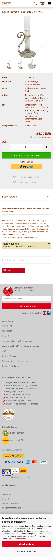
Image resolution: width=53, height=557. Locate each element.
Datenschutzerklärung (17, 539)
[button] (13, 270)
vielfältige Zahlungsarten (12, 450)
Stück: (4, 142)
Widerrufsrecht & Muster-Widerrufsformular (21, 346)
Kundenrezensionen (13, 260)
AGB (4, 351)
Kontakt (5, 336)
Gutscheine (7, 326)
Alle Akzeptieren (26, 544)
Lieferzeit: (6, 81)
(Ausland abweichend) (32, 84)
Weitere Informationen (26, 551)
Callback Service (9, 356)
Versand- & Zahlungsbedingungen (17, 341)
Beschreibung (10, 196)
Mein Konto (7, 494)
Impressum (7, 331)
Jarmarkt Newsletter (11, 503)
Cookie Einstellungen (11, 366)
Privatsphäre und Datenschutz (15, 361)
